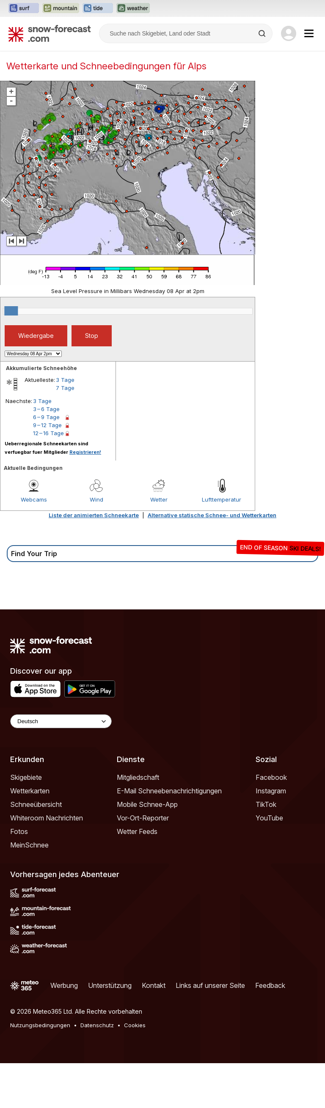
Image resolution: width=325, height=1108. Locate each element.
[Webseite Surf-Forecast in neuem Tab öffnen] (23, 8)
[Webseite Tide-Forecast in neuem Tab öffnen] (98, 8)
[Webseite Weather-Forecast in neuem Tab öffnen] (133, 8)
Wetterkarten (30, 791)
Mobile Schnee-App (147, 804)
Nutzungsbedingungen (40, 1025)
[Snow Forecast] (49, 33)
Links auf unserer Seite (210, 985)
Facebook (271, 777)
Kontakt (153, 985)
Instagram (271, 791)
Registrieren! (85, 452)
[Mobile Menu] (309, 33)
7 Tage (65, 387)
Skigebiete (26, 777)
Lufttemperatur (221, 499)
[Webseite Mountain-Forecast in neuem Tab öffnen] (60, 8)
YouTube (269, 818)
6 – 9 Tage (46, 417)
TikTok (266, 804)
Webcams (34, 499)
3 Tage (65, 379)
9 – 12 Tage (47, 425)
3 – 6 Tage (46, 409)
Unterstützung (110, 985)
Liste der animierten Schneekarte (94, 515)
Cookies (135, 1025)
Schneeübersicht (36, 804)
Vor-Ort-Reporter (143, 818)
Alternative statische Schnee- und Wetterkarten (212, 515)
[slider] (11, 310)
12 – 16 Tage (48, 433)
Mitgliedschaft (138, 777)
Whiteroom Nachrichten (46, 818)
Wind (96, 499)
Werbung (64, 985)
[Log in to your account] (288, 33)
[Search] (262, 33)
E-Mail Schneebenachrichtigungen (169, 791)
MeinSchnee (29, 845)
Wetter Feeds (137, 831)
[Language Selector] (61, 721)
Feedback (270, 985)
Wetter (159, 499)
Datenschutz (97, 1025)
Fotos (19, 831)
